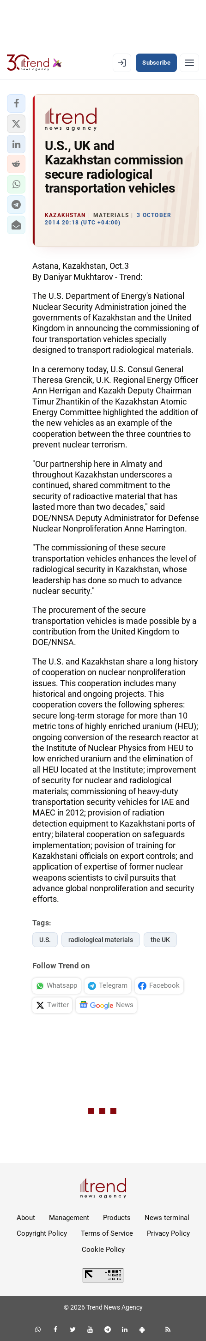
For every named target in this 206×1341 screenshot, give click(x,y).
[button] (16, 103)
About (26, 1218)
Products (117, 1218)
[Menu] (189, 63)
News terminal (167, 1218)
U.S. (45, 939)
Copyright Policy (42, 1233)
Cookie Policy (103, 1249)
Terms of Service (107, 1233)
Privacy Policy (168, 1233)
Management (69, 1218)
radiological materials (100, 939)
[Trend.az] (34, 62)
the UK (160, 939)
